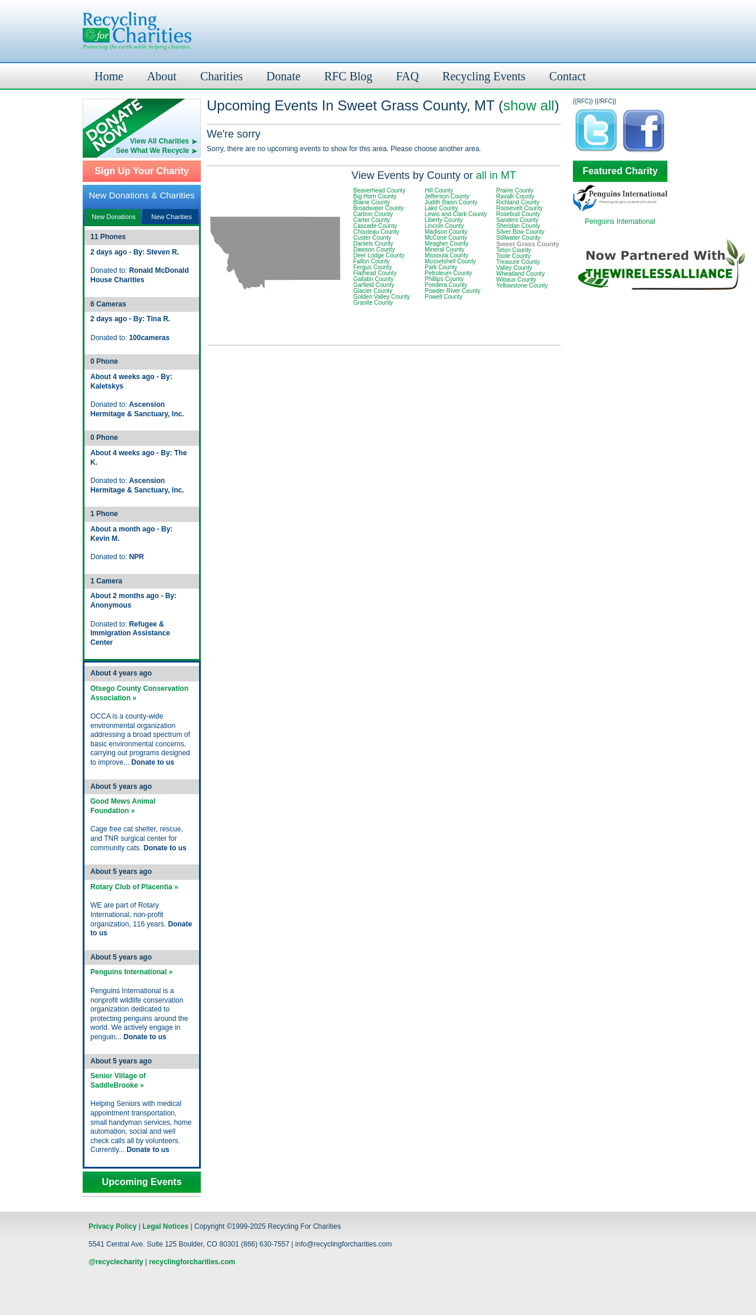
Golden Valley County (381, 296)
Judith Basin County (451, 202)
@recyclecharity (116, 1262)
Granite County (373, 302)
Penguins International (620, 221)
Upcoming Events (141, 1182)
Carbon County (373, 214)
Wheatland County (520, 273)
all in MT (496, 175)
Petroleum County (448, 273)
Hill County (439, 190)
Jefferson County (447, 196)
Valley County (514, 268)
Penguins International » (131, 972)
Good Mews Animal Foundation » (122, 806)
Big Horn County (374, 196)
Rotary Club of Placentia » (134, 887)
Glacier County (372, 291)
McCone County (446, 237)
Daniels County (373, 243)
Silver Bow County (520, 232)
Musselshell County (450, 261)
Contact (567, 76)
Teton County (513, 250)
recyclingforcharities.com (192, 1262)
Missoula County (446, 255)
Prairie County (514, 190)
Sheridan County (518, 226)
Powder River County (452, 291)
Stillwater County (518, 237)
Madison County (446, 232)
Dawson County (374, 249)
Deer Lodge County (379, 255)
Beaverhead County (379, 190)
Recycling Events (484, 76)
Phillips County (444, 279)
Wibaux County (516, 279)
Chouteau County (376, 232)
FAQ (407, 76)
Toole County (513, 256)
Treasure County (518, 262)
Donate (283, 76)
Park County (441, 267)
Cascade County (375, 226)
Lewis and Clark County (456, 214)
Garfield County (373, 285)
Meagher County (446, 243)
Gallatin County (373, 279)
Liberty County (443, 220)
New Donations (114, 216)
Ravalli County (515, 196)
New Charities (171, 216)
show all (529, 105)
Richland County (517, 202)
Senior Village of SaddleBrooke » (118, 1080)
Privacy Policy (112, 1226)
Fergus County (372, 267)
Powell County (443, 296)
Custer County (372, 237)
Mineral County (444, 249)
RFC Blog (348, 76)
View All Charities (159, 141)
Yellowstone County (522, 285)
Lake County (441, 208)
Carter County (371, 220)
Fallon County (371, 261)
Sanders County (517, 220)
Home (108, 76)
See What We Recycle (152, 150)
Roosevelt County (519, 208)
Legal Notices (165, 1226)
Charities (221, 76)
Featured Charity (619, 171)
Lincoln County (444, 226)
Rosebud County (518, 214)
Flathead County (374, 273)
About (162, 76)
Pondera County (446, 285)
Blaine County (371, 202)
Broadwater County (378, 208)
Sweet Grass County (527, 243)
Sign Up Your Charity (141, 171)
